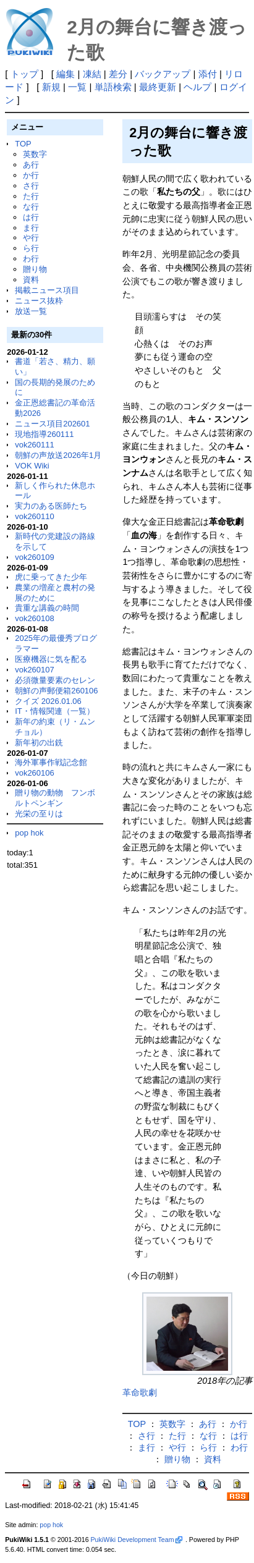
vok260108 (34, 618)
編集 (65, 74)
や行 (31, 237)
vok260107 (34, 669)
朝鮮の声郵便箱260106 (56, 690)
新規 (51, 87)
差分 (118, 74)
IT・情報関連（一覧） (55, 711)
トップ (24, 74)
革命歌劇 (139, 1392)
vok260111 (34, 444)
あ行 (31, 164)
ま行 (31, 227)
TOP (23, 143)
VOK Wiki (32, 465)
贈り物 (35, 269)
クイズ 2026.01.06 (48, 701)
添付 (207, 74)
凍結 (92, 74)
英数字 (35, 154)
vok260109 (34, 557)
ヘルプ (197, 87)
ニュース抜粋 (39, 300)
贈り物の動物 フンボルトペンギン (55, 798)
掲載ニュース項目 (47, 290)
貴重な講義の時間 (47, 607)
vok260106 (34, 772)
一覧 (77, 87)
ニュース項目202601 (52, 423)
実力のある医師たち (51, 505)
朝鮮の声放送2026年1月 (58, 455)
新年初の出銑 (39, 742)
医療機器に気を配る (51, 659)
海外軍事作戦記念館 (51, 762)
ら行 (31, 248)
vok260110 (34, 516)
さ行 (31, 185)
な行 (31, 206)
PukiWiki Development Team (136, 1539)
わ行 (31, 258)
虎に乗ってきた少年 (51, 577)
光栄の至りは (39, 813)
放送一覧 (31, 311)
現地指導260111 (44, 434)
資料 (31, 279)
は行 (31, 217)
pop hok (29, 832)
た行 (31, 196)
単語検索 (113, 87)
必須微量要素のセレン (55, 680)
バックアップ (162, 74)
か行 (31, 175)
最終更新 (157, 87)
